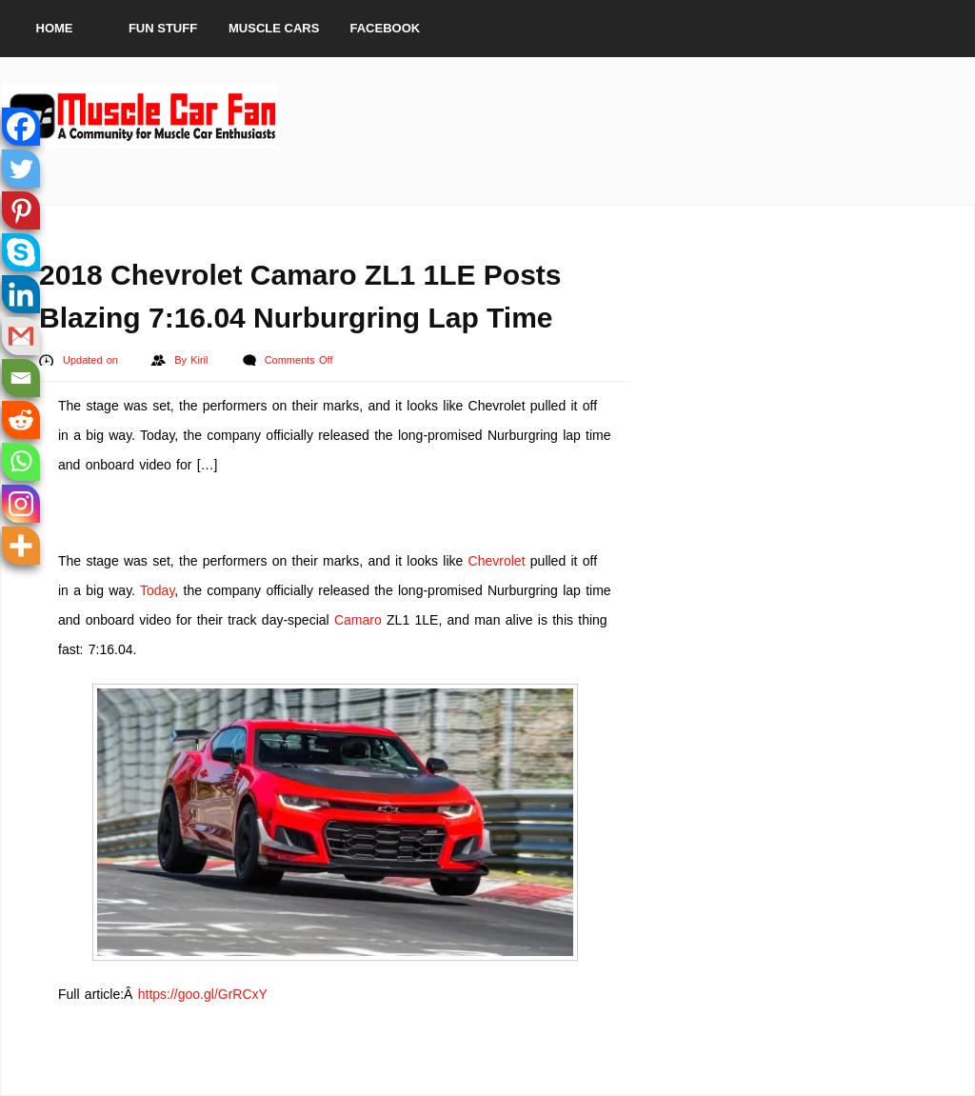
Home (54, 28)
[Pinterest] (21, 210)
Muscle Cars (274, 28)
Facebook (385, 28)
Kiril (201, 360)
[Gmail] (21, 336)
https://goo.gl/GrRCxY (203, 994)
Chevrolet (497, 560)
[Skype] (21, 252)
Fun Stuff (163, 28)
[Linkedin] (21, 294)
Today (157, 590)
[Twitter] (21, 168)
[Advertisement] (626, 116)
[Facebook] (21, 127)
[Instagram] (21, 504)
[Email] (21, 378)
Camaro (358, 620)
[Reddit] (21, 420)
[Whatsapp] (21, 462)
